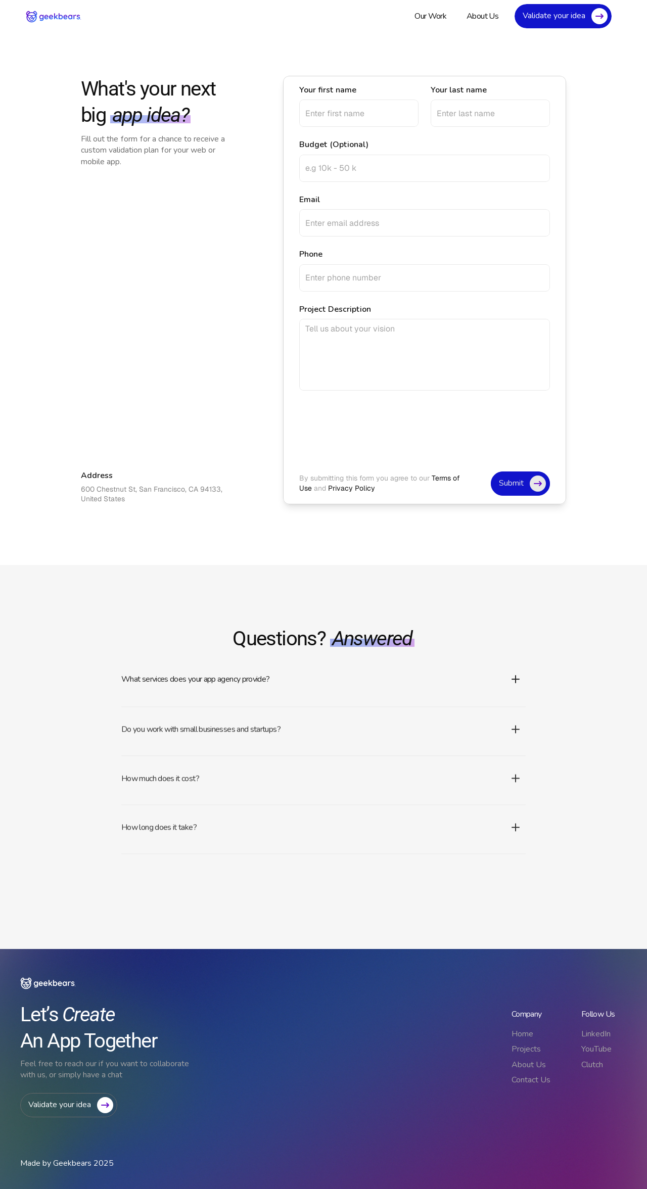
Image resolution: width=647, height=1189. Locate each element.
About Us (529, 1064)
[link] (53, 16)
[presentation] (376, 431)
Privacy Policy (351, 488)
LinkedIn (596, 1033)
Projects (526, 1049)
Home (522, 1033)
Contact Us (531, 1079)
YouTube (596, 1049)
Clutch (592, 1064)
